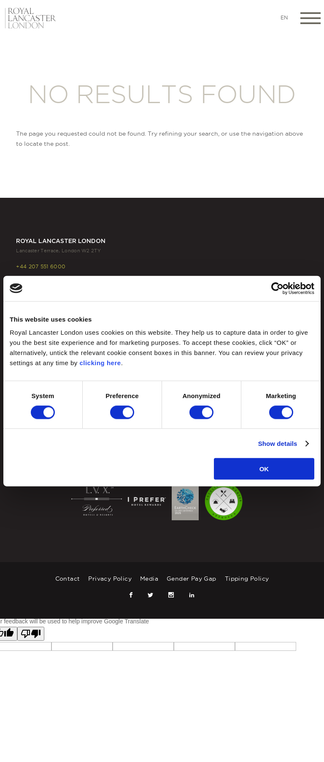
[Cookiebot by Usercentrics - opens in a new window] (277, 288)
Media (149, 578)
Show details (277, 443)
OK (264, 468)
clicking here (100, 362)
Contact (67, 578)
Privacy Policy (110, 578)
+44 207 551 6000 (40, 266)
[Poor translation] (30, 634)
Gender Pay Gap (191, 578)
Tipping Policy (247, 578)
